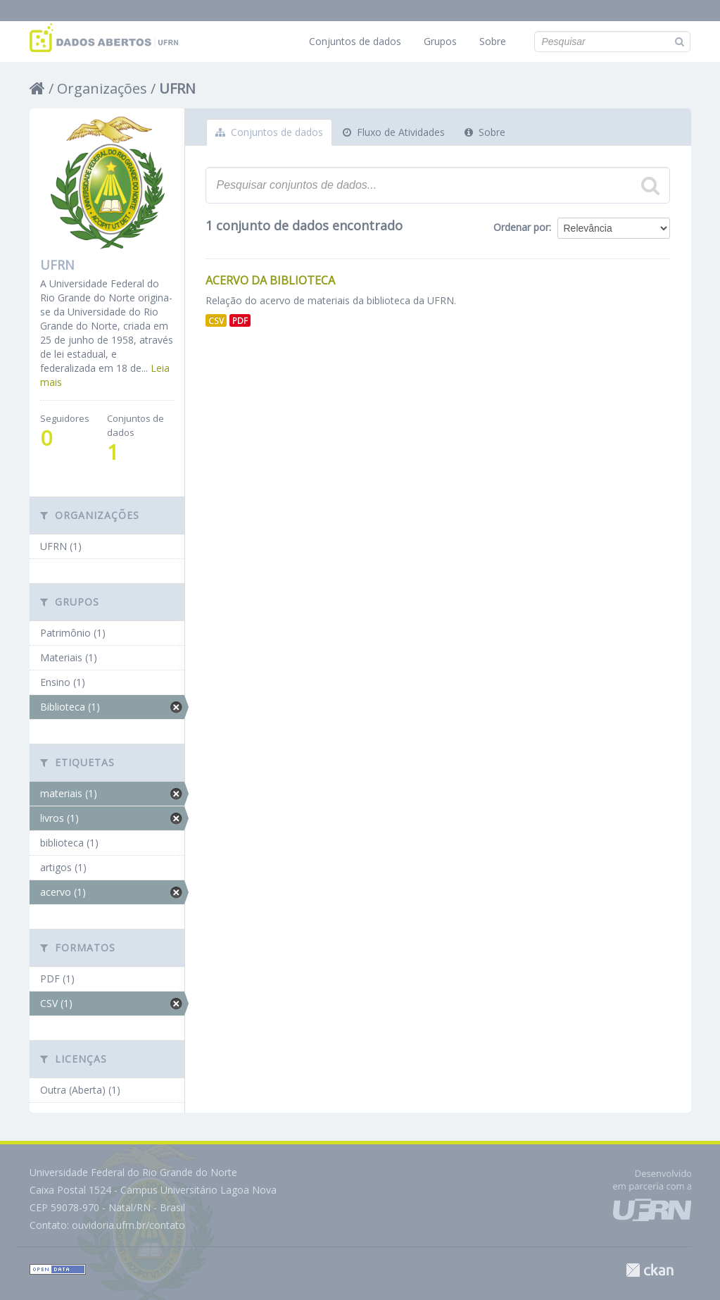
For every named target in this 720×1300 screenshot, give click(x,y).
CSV (216, 320)
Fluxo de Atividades (394, 132)
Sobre (492, 41)
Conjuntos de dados (355, 41)
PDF (240, 320)
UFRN (177, 88)
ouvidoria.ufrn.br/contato (128, 1225)
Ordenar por (521, 227)
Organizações (102, 88)
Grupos (440, 41)
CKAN (650, 1270)
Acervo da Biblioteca (270, 280)
